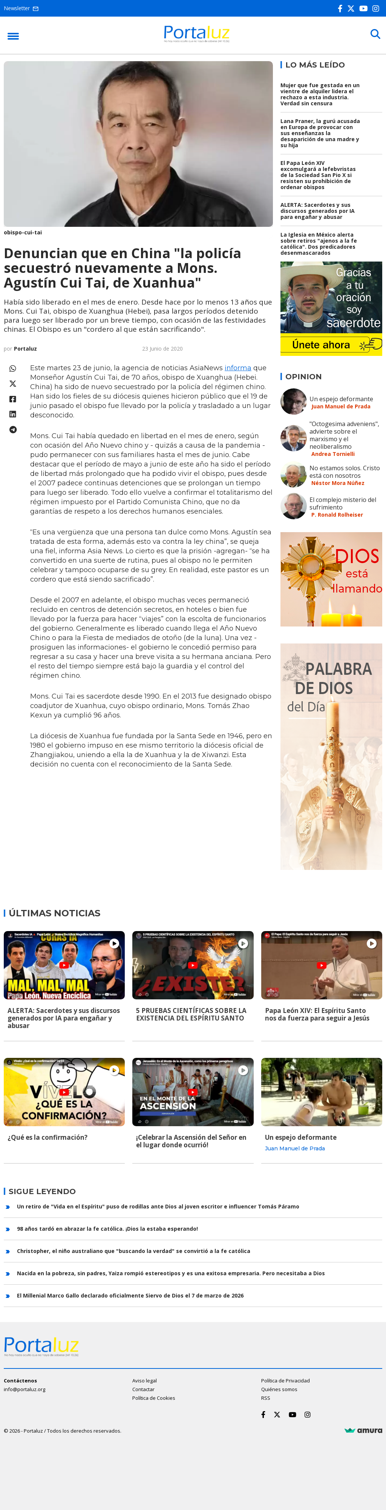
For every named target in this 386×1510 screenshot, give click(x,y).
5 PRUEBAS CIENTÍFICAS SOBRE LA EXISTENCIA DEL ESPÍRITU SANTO (191, 1014)
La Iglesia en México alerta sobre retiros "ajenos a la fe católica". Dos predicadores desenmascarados (318, 243)
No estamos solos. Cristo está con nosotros (344, 472)
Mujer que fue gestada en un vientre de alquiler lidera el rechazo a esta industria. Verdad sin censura (320, 94)
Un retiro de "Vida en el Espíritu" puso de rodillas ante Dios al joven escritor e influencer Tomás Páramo (158, 1206)
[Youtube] (365, 8)
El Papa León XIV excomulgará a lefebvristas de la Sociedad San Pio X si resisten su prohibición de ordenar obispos (318, 175)
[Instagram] (377, 8)
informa (238, 368)
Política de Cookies (153, 1397)
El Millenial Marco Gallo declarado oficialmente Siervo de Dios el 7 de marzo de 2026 (130, 1295)
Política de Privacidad (285, 1380)
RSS (265, 1397)
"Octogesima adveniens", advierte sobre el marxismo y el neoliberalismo (344, 435)
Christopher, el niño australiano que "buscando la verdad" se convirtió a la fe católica (133, 1250)
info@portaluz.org (24, 1388)
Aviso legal (144, 1380)
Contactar (143, 1388)
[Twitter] (352, 8)
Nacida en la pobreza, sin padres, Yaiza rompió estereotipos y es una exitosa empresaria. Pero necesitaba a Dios (171, 1272)
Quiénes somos (279, 1388)
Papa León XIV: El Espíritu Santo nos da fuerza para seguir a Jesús (317, 1014)
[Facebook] (342, 8)
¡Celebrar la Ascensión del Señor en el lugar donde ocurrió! (191, 1141)
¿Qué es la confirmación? (47, 1137)
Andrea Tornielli (333, 453)
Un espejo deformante (341, 399)
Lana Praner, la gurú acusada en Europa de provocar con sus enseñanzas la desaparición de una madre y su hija (320, 133)
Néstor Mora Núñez (338, 482)
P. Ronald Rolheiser (337, 514)
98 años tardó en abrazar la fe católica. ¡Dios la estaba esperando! (107, 1228)
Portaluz (25, 348)
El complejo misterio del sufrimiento (342, 503)
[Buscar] (374, 34)
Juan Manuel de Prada (341, 406)
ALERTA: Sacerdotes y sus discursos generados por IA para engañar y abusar (317, 210)
